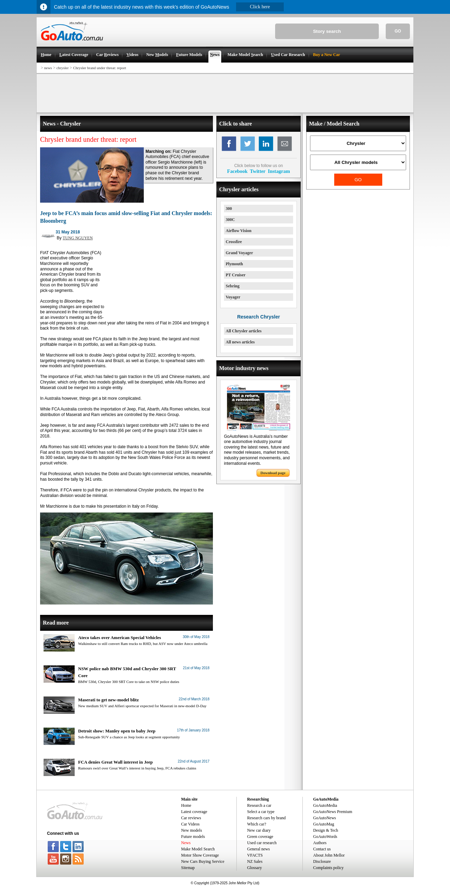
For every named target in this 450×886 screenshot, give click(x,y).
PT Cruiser (235, 275)
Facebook (237, 171)
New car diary (259, 830)
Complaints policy (328, 867)
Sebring (233, 286)
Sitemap (188, 867)
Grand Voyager (239, 252)
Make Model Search (198, 849)
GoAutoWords (325, 836)
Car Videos (190, 824)
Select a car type (260, 811)
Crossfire (234, 241)
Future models (193, 836)
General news (258, 849)
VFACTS (255, 855)
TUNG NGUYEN (78, 238)
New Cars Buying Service (202, 861)
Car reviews (191, 817)
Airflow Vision (238, 230)
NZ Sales (254, 861)
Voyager (233, 297)
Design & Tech (325, 830)
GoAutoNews (324, 817)
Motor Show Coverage (200, 855)
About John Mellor (329, 855)
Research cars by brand (266, 817)
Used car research (261, 842)
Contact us (322, 849)
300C (230, 219)
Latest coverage (194, 811)
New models (191, 830)
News (185, 842)
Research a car (259, 805)
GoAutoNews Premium (332, 811)
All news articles (240, 342)
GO (398, 31)
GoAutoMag (323, 824)
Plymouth (234, 263)
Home (186, 805)
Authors (320, 842)
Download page (273, 473)
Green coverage (260, 836)
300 (229, 208)
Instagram (279, 171)
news (48, 68)
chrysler (62, 68)
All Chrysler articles (244, 331)
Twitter (257, 171)
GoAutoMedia (325, 805)
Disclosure (322, 861)
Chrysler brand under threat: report (99, 68)
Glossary (254, 867)
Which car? (256, 824)
